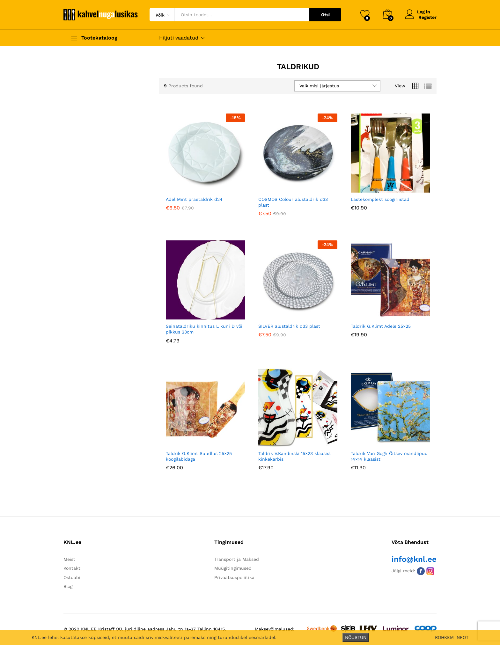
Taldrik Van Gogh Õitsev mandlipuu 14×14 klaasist (389, 456)
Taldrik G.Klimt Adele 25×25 (381, 326)
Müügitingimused (233, 568)
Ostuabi (71, 577)
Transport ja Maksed (236, 559)
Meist (69, 559)
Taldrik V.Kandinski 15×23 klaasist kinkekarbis (294, 456)
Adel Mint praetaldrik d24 (194, 199)
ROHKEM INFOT (451, 637)
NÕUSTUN (355, 637)
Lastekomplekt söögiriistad (380, 199)
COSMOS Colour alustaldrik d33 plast (293, 202)
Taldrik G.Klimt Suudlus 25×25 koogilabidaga (199, 456)
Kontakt (71, 568)
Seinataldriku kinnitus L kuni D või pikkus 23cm (204, 329)
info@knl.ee (414, 559)
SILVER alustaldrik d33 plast (289, 326)
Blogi (68, 586)
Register (427, 17)
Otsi (325, 14)
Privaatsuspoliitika (234, 577)
